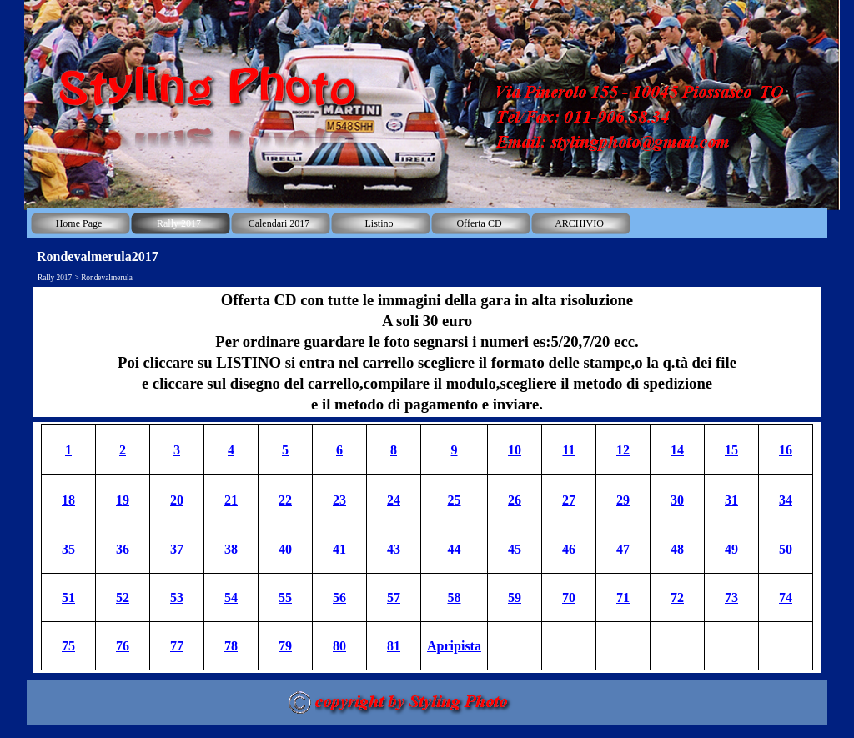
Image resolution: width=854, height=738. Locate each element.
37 (176, 549)
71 (623, 597)
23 (339, 500)
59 (514, 597)
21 (231, 500)
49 (731, 549)
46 (568, 549)
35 (68, 549)
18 (68, 500)
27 (568, 500)
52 (122, 597)
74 (785, 597)
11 (568, 450)
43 (393, 549)
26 (514, 500)
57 (393, 597)
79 (285, 646)
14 (677, 450)
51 (68, 597)
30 (677, 500)
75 (68, 646)
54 (231, 597)
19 (122, 500)
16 (785, 450)
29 (623, 500)
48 (677, 549)
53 (176, 597)
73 (731, 597)
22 (285, 500)
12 (623, 450)
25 (454, 500)
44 (454, 549)
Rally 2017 (55, 278)
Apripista (454, 646)
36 (122, 549)
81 (393, 646)
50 (785, 549)
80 (339, 646)
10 (514, 450)
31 (731, 500)
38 (231, 549)
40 (285, 549)
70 (568, 597)
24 (393, 500)
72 (677, 597)
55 (285, 597)
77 (176, 646)
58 (454, 597)
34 (785, 500)
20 (176, 500)
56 (339, 597)
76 (122, 646)
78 (231, 646)
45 (514, 549)
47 (623, 549)
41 (339, 549)
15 (731, 450)
